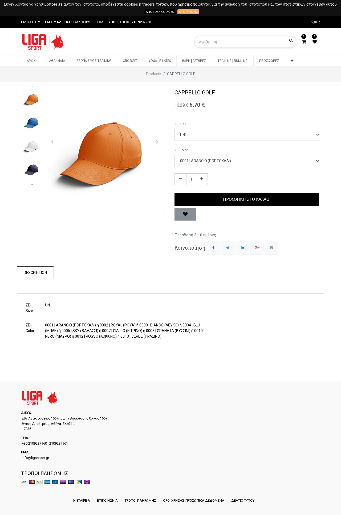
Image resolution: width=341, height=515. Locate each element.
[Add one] (202, 179)
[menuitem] (32, 61)
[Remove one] (180, 179)
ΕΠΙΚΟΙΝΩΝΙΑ (106, 500)
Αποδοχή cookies (160, 12)
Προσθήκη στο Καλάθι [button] (247, 199)
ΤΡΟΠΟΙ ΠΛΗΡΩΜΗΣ (140, 500)
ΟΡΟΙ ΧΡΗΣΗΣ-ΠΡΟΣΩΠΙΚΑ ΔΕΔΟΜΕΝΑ (194, 500)
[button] (292, 61)
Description (35, 272)
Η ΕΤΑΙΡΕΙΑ (80, 500)
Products (153, 74)
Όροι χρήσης (188, 12)
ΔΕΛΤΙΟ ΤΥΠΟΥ (243, 500)
